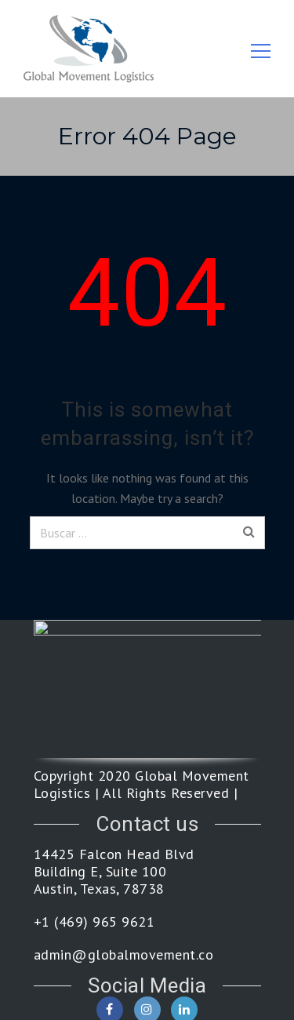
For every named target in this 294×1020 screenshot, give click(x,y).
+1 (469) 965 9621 (94, 922)
